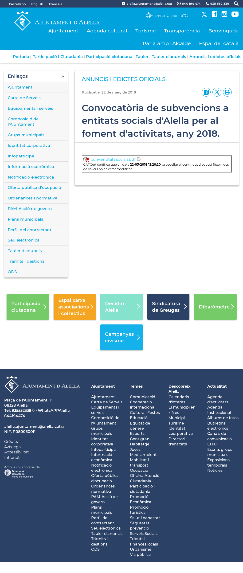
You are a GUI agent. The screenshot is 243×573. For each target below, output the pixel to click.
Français (55, 4)
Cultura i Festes (145, 412)
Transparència (182, 31)
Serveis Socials (143, 533)
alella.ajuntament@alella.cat (32, 426)
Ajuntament (63, 31)
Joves (135, 449)
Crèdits (11, 441)
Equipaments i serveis (30, 108)
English (37, 4)
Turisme (145, 31)
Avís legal (13, 447)
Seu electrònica (23, 240)
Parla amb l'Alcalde (167, 43)
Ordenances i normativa (32, 198)
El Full (213, 444)
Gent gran (139, 439)
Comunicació (142, 397)
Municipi (177, 418)
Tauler (142, 56)
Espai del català (219, 43)
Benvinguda (223, 31)
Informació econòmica (31, 166)
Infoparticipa (21, 156)
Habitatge (139, 444)
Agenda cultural (107, 31)
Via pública (140, 554)
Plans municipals (25, 219)
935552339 (21, 410)
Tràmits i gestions (26, 261)
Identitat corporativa (29, 145)
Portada (21, 56)
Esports (137, 433)
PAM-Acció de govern (30, 208)
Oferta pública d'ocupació (34, 187)
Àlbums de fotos (223, 418)
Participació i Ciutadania (57, 56)
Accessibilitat (16, 452)
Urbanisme (140, 549)
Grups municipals (26, 135)
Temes (136, 386)
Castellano (17, 4)
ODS (12, 271)
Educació (139, 418)
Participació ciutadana (109, 56)
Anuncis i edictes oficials (215, 56)
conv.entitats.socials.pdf (113, 159)
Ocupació (139, 470)
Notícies (215, 470)
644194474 (14, 416)
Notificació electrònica (31, 177)
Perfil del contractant (29, 229)
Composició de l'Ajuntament (23, 122)
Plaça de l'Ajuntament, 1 (27, 400)
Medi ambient (143, 454)
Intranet (12, 457)
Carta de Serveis (24, 97)
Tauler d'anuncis (169, 56)
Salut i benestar (145, 518)
